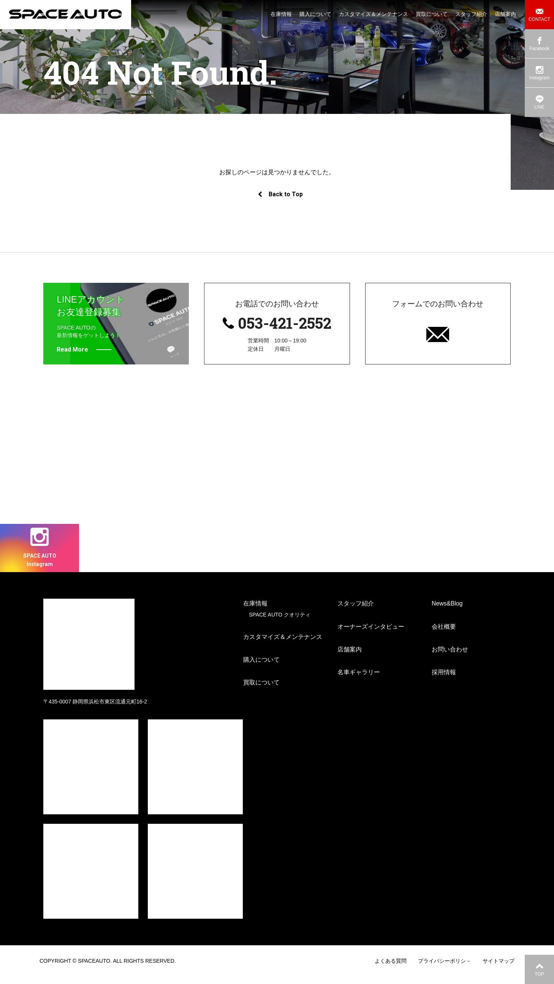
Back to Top (280, 194)
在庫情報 (255, 611)
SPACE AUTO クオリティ (279, 622)
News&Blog (447, 611)
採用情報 (444, 680)
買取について (261, 691)
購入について (261, 667)
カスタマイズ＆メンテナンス (282, 645)
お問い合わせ (450, 657)
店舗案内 (349, 657)
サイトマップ (498, 968)
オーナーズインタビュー (370, 634)
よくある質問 (391, 968)
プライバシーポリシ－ (444, 968)
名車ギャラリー (358, 680)
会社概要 (444, 634)
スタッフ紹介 (355, 611)
